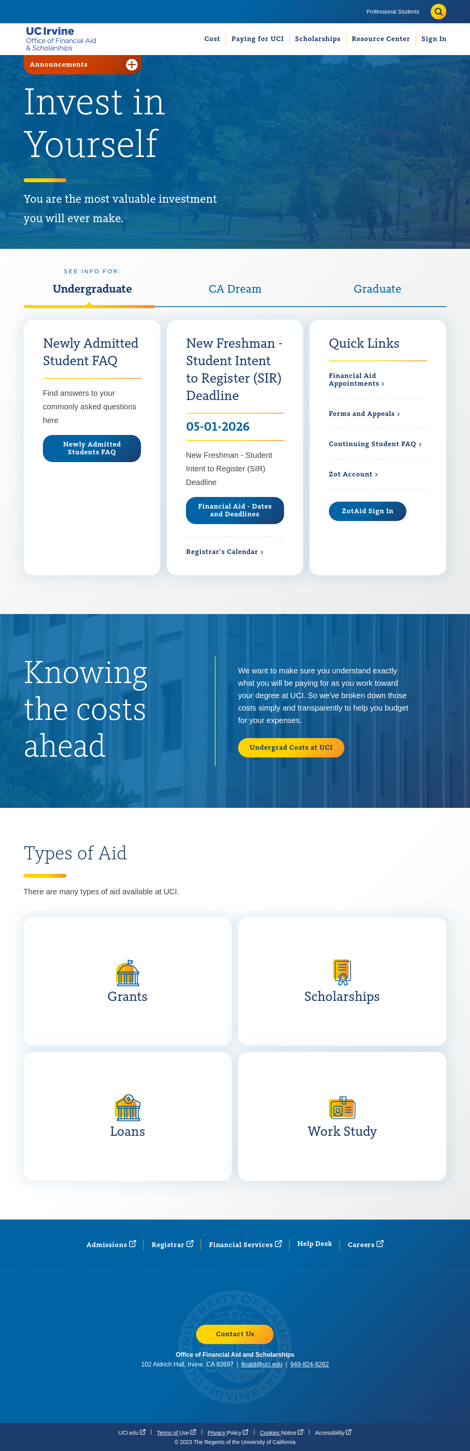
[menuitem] (392, 11)
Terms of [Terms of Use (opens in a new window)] (176, 1432)
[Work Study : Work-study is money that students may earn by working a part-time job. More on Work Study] (342, 1116)
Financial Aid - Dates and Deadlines (235, 510)
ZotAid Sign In (368, 511)
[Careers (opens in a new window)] (365, 1244)
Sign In (434, 39)
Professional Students (392, 11)
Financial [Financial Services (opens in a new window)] (245, 1244)
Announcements (84, 65)
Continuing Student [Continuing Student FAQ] (375, 444)
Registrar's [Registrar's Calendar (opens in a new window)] (225, 552)
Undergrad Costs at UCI (291, 747)
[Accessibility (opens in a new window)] (333, 1432)
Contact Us (235, 1334)
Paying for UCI (258, 39)
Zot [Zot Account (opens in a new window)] (353, 474)
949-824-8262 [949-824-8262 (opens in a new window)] (309, 1364)
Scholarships (317, 39)
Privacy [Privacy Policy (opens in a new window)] (227, 1432)
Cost (212, 39)
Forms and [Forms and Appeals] (364, 414)
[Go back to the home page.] (64, 39)
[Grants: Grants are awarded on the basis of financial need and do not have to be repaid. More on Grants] (128, 981)
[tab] (93, 295)
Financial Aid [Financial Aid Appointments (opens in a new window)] (357, 380)
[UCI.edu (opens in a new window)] (132, 1432)
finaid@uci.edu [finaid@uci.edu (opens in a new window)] (261, 1364)
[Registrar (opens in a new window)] (172, 1244)
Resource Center (381, 39)
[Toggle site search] (438, 11)
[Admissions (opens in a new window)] (111, 1244)
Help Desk (314, 1244)
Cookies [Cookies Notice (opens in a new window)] (281, 1432)
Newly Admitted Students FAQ (92, 448)
